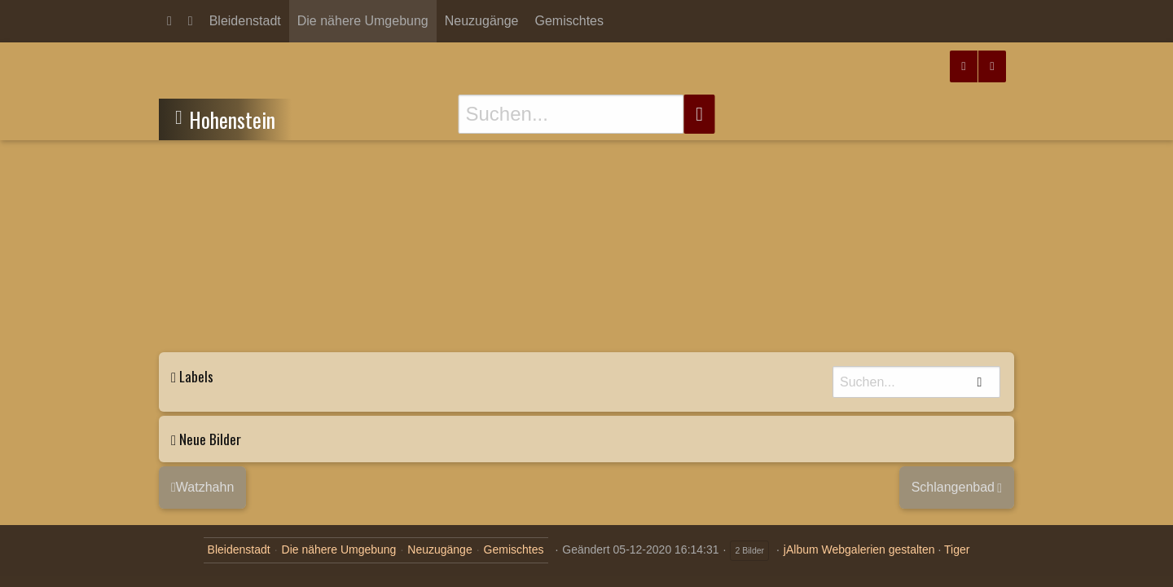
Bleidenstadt (245, 21)
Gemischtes (569, 21)
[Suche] (571, 114)
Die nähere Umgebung (362, 21)
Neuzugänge (482, 21)
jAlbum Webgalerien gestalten (859, 549)
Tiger (956, 549)
